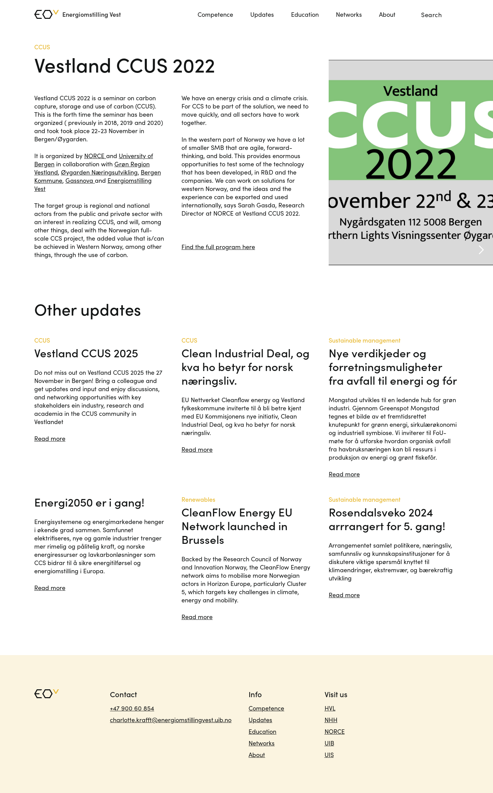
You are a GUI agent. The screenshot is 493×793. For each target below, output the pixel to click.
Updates (262, 14)
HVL (330, 708)
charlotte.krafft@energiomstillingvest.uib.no (170, 720)
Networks (349, 14)
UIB (329, 743)
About (387, 14)
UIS (329, 755)
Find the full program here (218, 247)
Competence (215, 14)
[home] (77, 14)
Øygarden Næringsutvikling (99, 172)
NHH (331, 720)
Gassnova (80, 180)
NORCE (95, 156)
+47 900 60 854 (132, 708)
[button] (479, 162)
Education (305, 14)
